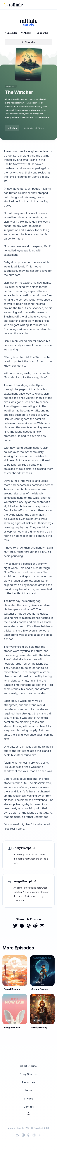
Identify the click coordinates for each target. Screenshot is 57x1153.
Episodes (11, 33)
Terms (28, 1090)
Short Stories (28, 1065)
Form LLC (38, 1128)
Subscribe (43, 32)
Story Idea (28, 42)
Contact (29, 1106)
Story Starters (28, 1074)
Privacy (28, 1098)
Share (39, 128)
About (26, 33)
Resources (28, 1082)
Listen (12, 128)
